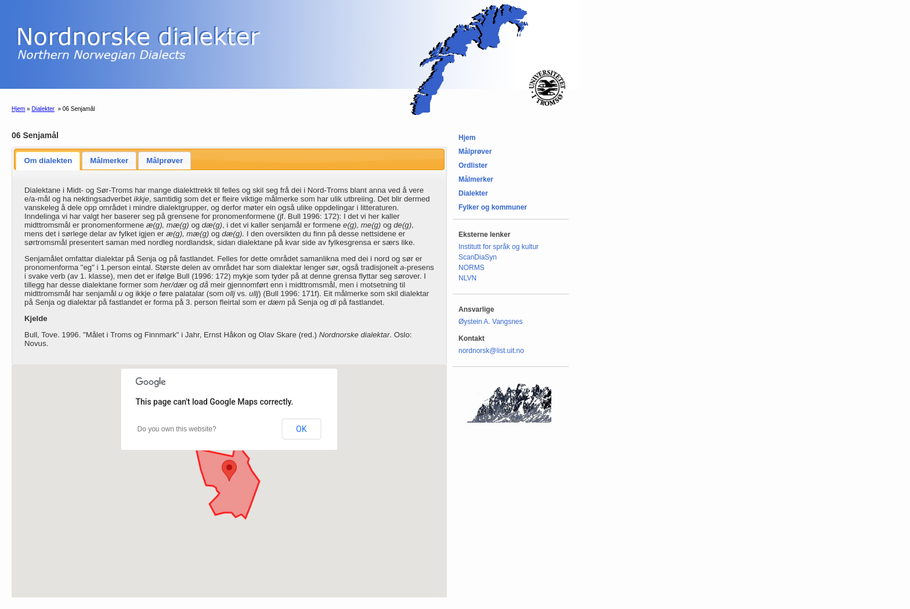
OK (301, 429)
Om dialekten (48, 160)
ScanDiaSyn (477, 257)
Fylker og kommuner (492, 207)
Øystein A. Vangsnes (490, 322)
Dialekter (42, 109)
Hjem (18, 109)
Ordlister (473, 165)
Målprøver (164, 160)
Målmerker (109, 160)
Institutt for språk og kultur (498, 247)
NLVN (467, 278)
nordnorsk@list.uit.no (491, 351)
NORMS (471, 268)
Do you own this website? (177, 429)
